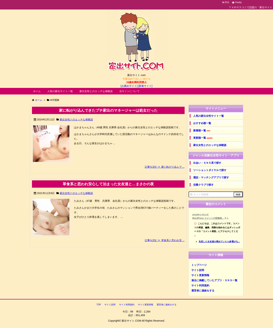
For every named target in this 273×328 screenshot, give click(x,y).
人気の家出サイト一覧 (60, 91)
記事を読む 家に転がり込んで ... (164, 166)
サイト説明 (197, 270)
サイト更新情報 (200, 275)
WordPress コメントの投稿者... (208, 218)
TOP (99, 304)
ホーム (37, 91)
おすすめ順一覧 (202, 123)
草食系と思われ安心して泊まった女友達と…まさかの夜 (108, 184)
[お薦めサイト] (129, 85)
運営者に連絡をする (202, 290)
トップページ (199, 264)
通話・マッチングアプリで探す (211, 177)
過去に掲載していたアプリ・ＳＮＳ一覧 (214, 280)
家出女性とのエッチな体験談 (96, 91)
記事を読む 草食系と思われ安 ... (164, 240)
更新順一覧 (203, 137)
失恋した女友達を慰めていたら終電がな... (219, 241)
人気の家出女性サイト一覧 (208, 116)
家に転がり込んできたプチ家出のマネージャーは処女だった (108, 110)
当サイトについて (129, 91)
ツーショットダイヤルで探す (209, 170)
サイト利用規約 (200, 285)
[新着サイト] (145, 85)
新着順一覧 (201, 130)
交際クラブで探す (203, 184)
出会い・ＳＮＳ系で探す (207, 163)
